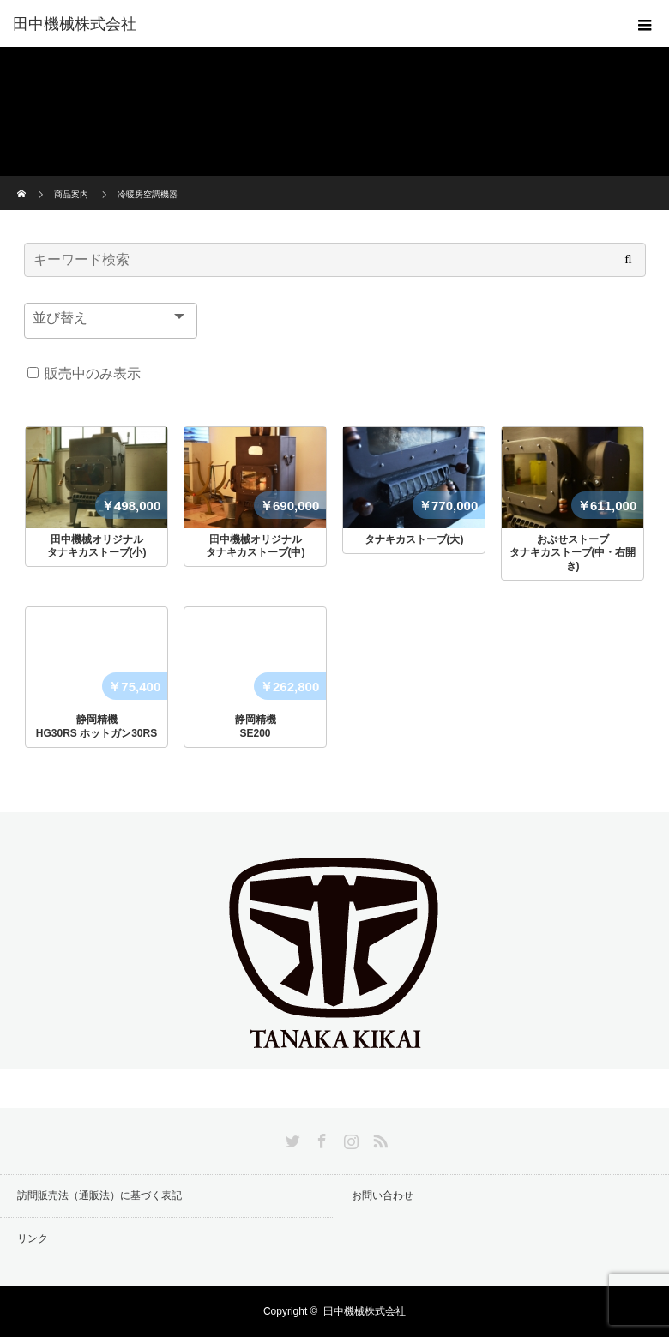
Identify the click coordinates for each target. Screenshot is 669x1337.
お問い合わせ (382, 1195)
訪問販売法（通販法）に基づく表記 (99, 1195)
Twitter (291, 1138)
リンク (32, 1238)
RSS (378, 1138)
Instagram (349, 1138)
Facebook (320, 1138)
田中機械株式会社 (74, 24)
